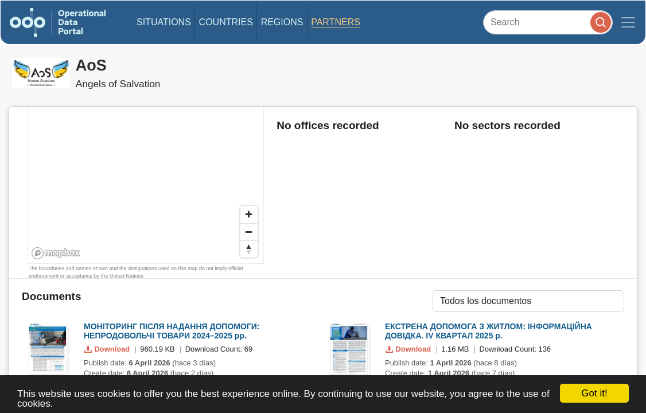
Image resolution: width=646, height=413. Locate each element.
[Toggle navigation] (628, 22)
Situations (164, 22)
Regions (282, 22)
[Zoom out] (249, 231)
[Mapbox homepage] (56, 253)
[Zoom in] (249, 214)
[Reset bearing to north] (249, 249)
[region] (146, 185)
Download (108, 349)
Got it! (594, 393)
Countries (226, 22)
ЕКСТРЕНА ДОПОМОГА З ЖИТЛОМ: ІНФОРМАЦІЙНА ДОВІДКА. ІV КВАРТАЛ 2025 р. (488, 331)
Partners (335, 22)
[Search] (548, 22)
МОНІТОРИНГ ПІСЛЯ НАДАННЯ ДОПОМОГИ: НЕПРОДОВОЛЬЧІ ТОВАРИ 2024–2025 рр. (172, 331)
